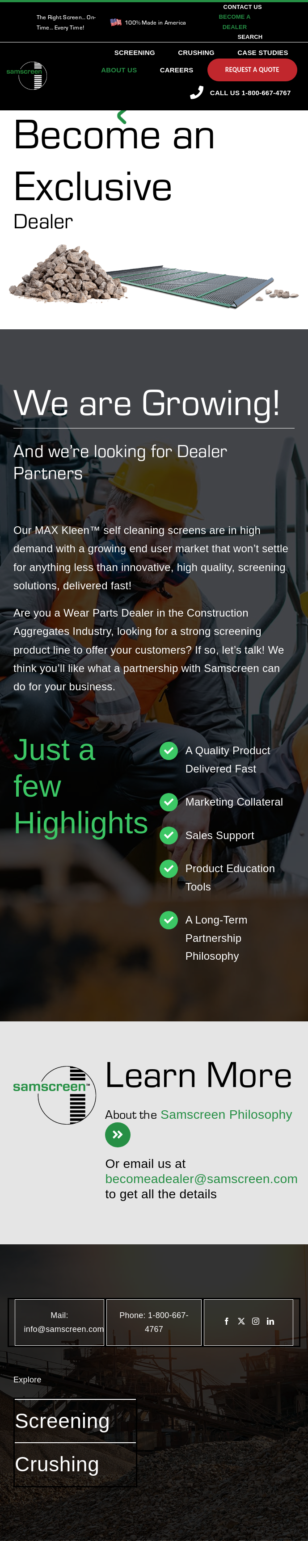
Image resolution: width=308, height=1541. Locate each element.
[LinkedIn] (270, 1321)
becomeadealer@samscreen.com (201, 1178)
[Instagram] (255, 1321)
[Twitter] (241, 1321)
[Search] (249, 37)
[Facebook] (226, 1321)
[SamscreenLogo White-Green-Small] (27, 65)
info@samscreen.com (64, 1329)
